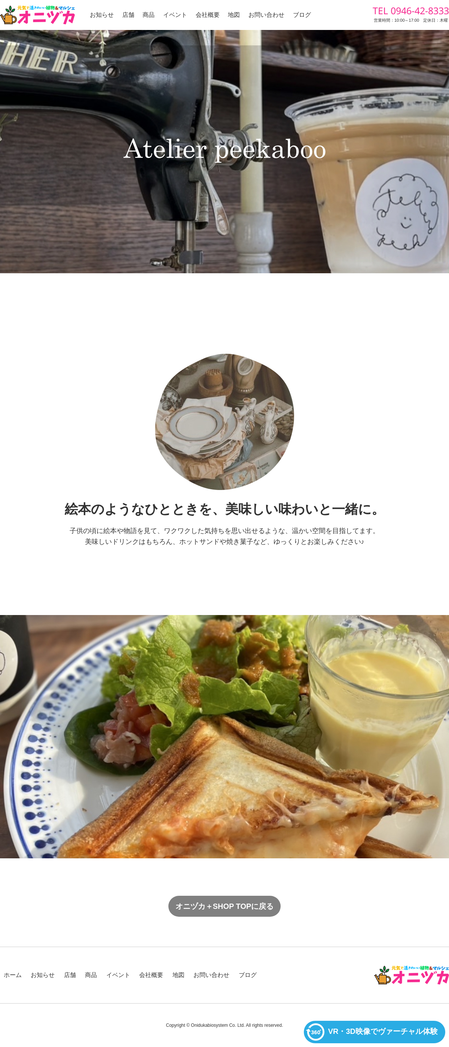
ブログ (302, 15)
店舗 (128, 15)
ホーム (13, 975)
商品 (149, 15)
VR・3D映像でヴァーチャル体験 (372, 1032)
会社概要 (208, 15)
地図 (234, 15)
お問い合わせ (266, 15)
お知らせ (102, 15)
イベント (175, 15)
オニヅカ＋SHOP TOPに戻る (224, 906)
